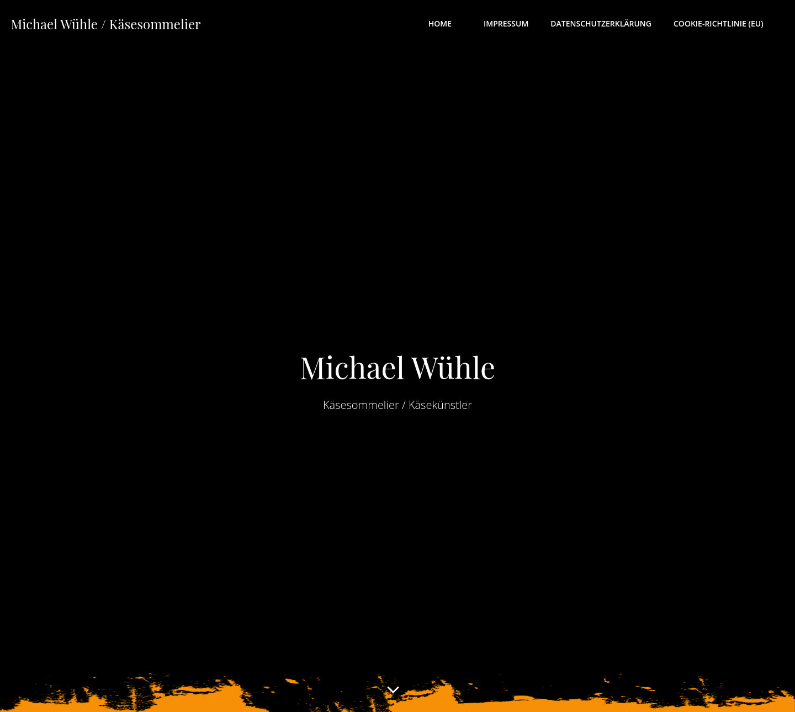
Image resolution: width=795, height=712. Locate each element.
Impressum (508, 25)
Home (447, 25)
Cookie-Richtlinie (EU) (726, 25)
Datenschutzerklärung (603, 25)
